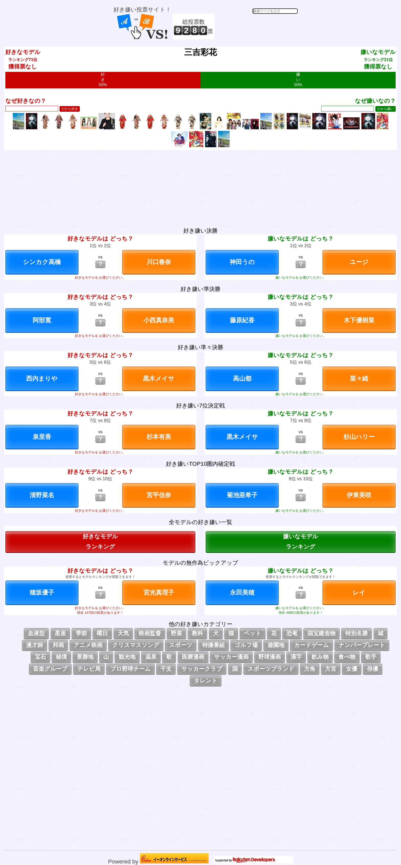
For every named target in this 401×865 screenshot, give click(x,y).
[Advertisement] (257, 26)
